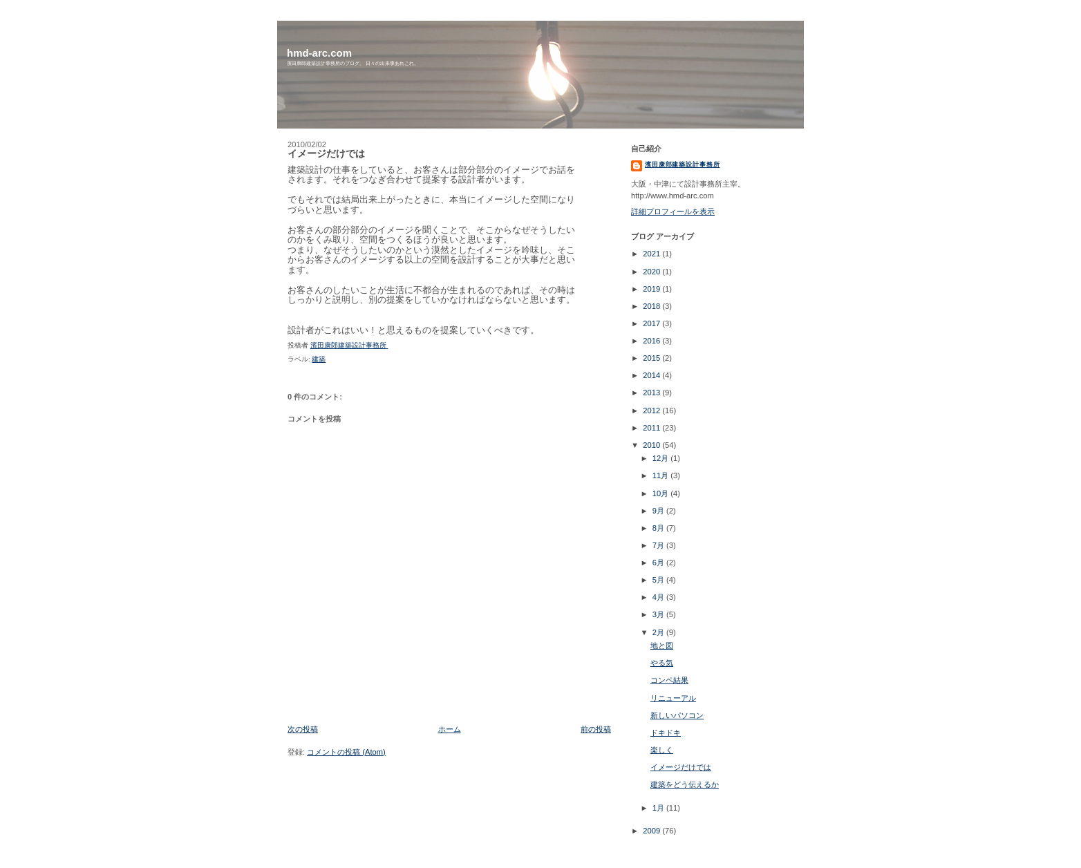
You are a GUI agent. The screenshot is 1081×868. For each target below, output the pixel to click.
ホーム (449, 729)
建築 (319, 359)
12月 (661, 458)
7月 (659, 545)
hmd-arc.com (319, 53)
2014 (652, 375)
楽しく (661, 750)
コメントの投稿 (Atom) (346, 752)
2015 (652, 358)
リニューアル (673, 698)
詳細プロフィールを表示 (673, 211)
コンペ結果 (669, 680)
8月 (659, 528)
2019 (652, 289)
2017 (652, 323)
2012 (652, 410)
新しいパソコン (677, 715)
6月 (659, 562)
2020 (652, 271)
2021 (652, 253)
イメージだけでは (680, 767)
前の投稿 (596, 729)
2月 (659, 632)
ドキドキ (665, 732)
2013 (652, 392)
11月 (661, 475)
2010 (652, 445)
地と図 (661, 645)
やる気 (661, 663)
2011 (652, 428)
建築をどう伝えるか (684, 784)
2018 (652, 306)
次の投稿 (303, 729)
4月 (659, 597)
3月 (659, 614)
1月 (659, 808)
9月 (659, 511)
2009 (652, 831)
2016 (652, 341)
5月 (659, 580)
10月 (661, 493)
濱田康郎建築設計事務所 (682, 164)
